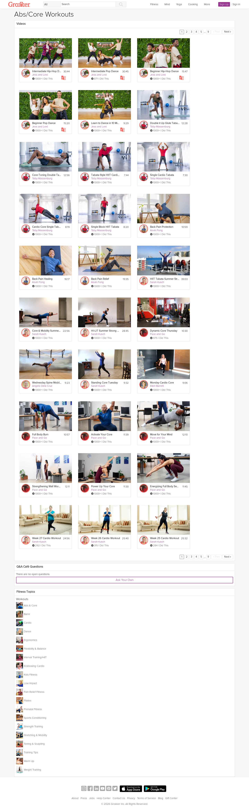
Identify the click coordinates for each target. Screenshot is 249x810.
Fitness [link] (154, 4)
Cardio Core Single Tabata (46, 227)
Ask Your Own (124, 580)
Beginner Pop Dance (44, 123)
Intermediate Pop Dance (104, 71)
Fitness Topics (25, 591)
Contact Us (119, 798)
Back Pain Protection (161, 227)
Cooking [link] (193, 4)
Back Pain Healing (42, 279)
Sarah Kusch (157, 282)
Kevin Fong (156, 230)
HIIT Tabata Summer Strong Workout (164, 279)
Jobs (92, 798)
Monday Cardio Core (162, 382)
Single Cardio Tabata (162, 175)
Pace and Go (157, 334)
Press (84, 798)
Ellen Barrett (157, 385)
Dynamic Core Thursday (163, 331)
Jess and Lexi (40, 74)
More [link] (207, 4)
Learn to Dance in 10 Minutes (105, 123)
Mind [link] (167, 4)
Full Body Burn (40, 434)
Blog (160, 798)
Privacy (131, 798)
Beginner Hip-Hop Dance (164, 71)
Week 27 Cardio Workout (46, 538)
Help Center (104, 798)
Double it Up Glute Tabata (164, 123)
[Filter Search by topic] (52, 4)
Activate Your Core (101, 434)
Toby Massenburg (160, 126)
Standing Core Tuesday (104, 382)
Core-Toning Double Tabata (46, 175)
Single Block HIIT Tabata (105, 227)
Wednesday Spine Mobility (46, 382)
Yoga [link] (179, 4)
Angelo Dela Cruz (42, 385)
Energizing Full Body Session (164, 486)
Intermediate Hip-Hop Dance (46, 71)
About (75, 798)
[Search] (88, 4)
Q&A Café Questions (29, 566)
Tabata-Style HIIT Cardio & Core (105, 175)
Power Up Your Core (103, 486)
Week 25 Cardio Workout (164, 538)
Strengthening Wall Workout (46, 486)
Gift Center (171, 798)
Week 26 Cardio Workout (105, 538)
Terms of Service (146, 798)
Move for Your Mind (161, 434)
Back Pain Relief (100, 279)
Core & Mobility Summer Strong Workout (46, 331)
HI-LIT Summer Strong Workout (105, 331)
